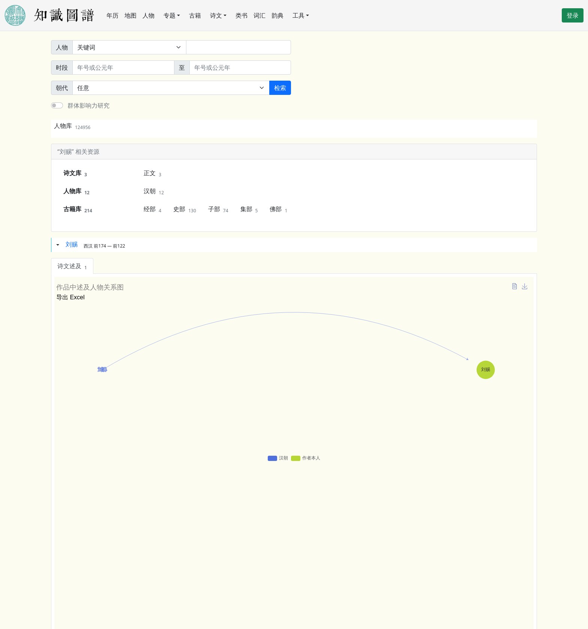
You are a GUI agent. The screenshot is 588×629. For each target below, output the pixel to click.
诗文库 (75, 173)
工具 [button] (298, 15)
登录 (573, 15)
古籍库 (77, 209)
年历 (112, 15)
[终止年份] (240, 67)
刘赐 (72, 244)
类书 (242, 15)
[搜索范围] (129, 47)
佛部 (278, 209)
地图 (130, 15)
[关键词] (238, 47)
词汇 (260, 15)
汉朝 (154, 191)
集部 (249, 209)
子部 (218, 209)
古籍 (195, 15)
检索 (280, 88)
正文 (152, 173)
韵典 (278, 15)
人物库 (72, 126)
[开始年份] (123, 67)
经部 (152, 209)
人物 (148, 15)
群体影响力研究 (89, 105)
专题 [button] (170, 15)
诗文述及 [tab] (72, 266)
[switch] (57, 105)
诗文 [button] (216, 15)
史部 (184, 209)
